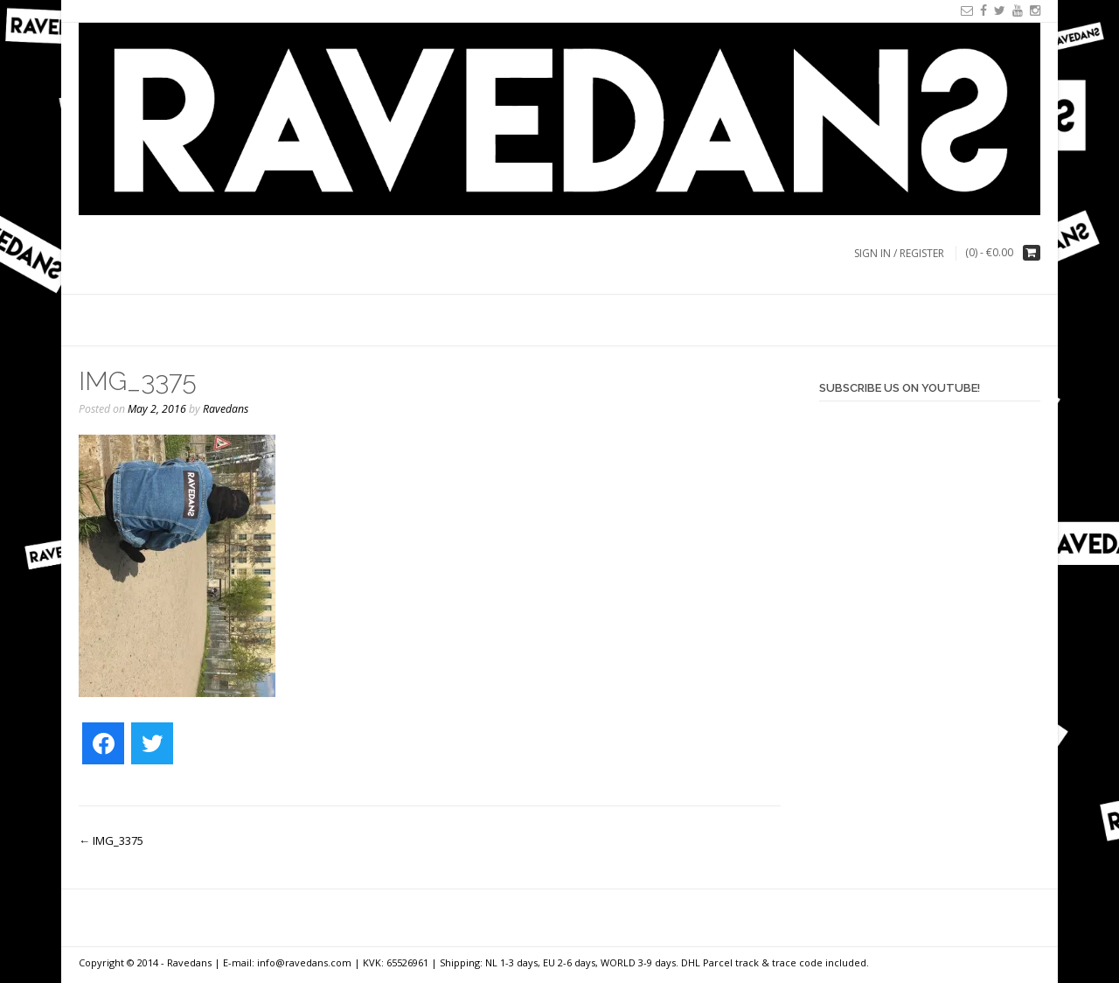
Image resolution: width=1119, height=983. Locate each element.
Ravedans (225, 408)
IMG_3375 (111, 840)
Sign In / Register (899, 253)
